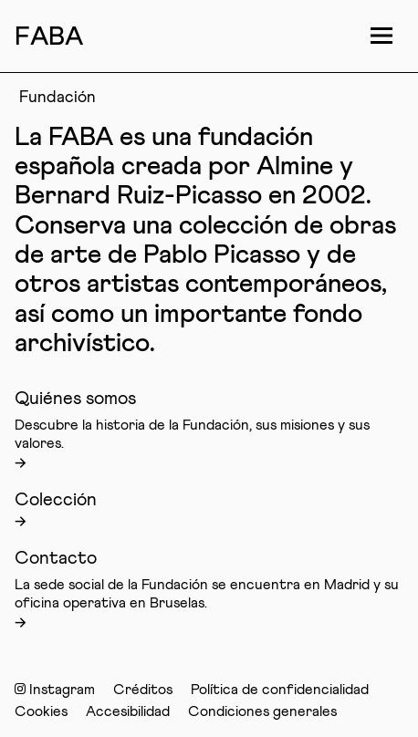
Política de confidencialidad (280, 689)
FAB (49, 37)
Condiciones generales (262, 711)
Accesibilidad (128, 711)
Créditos (142, 689)
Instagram (55, 689)
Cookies (41, 711)
